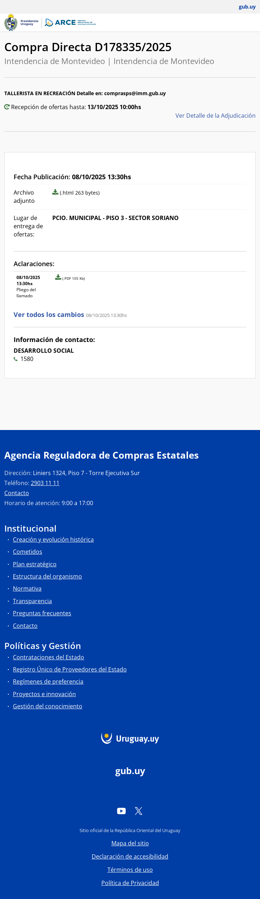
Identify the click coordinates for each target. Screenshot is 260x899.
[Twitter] (138, 811)
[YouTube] (121, 811)
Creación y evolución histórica (53, 539)
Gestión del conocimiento (47, 706)
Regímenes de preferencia (48, 681)
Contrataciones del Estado (48, 657)
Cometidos (27, 552)
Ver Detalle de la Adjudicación (215, 115)
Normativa (27, 588)
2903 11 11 (45, 483)
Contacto (16, 493)
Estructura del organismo (47, 576)
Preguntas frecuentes (42, 613)
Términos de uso (130, 870)
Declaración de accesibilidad (130, 856)
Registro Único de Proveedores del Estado (70, 669)
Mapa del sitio (130, 843)
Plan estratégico (35, 564)
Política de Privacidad (130, 883)
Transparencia (32, 601)
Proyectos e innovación (44, 694)
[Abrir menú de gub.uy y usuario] (242, 7)
